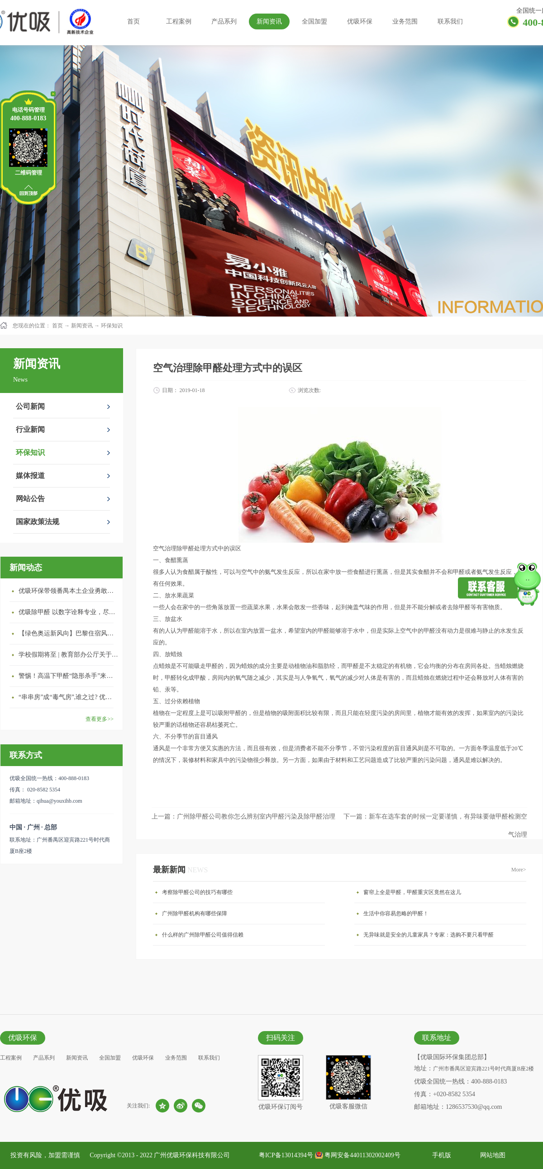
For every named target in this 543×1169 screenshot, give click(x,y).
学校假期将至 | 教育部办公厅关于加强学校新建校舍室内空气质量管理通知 (68, 654)
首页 (133, 21)
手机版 (440, 1155)
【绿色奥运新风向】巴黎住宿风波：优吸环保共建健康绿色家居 (68, 633)
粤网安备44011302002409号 (362, 1155)
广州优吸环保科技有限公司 (192, 1155)
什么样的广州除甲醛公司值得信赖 (202, 935)
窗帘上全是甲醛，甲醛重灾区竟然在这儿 (412, 892)
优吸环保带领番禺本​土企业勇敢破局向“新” (68, 590)
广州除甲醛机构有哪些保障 (194, 913)
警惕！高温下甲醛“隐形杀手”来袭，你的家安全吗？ (68, 675)
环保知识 (112, 325)
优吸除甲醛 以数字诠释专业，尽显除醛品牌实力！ (68, 612)
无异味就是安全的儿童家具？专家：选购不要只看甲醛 (428, 935)
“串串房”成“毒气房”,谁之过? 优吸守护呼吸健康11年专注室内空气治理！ (68, 697)
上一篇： (243, 816)
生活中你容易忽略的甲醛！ (396, 913)
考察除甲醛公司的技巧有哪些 (197, 892)
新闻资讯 (82, 325)
